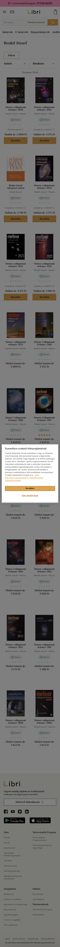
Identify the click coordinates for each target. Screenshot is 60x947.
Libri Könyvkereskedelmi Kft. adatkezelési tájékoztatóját (24, 478)
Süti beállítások (30, 496)
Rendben (30, 488)
